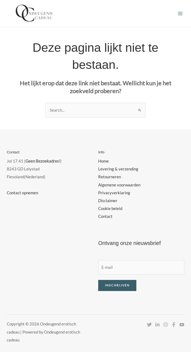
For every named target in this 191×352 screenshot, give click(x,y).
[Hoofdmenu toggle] (180, 13)
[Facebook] (173, 324)
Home (103, 161)
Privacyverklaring (114, 192)
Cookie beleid (110, 208)
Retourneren (109, 177)
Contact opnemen (22, 192)
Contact (105, 216)
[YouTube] (181, 324)
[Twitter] (149, 324)
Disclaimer (107, 200)
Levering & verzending (118, 169)
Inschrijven (117, 285)
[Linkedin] (157, 324)
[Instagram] (165, 324)
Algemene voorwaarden (119, 185)
